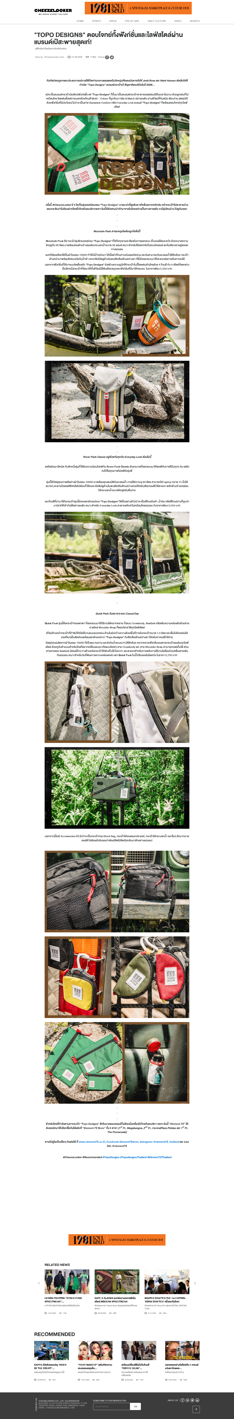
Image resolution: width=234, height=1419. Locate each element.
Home (80, 21)
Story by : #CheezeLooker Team (49, 57)
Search (195, 21)
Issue (113, 21)
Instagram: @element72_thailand (159, 1142)
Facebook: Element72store (122, 1142)
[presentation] (39, 1283)
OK (135, 1407)
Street (96, 21)
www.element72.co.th (92, 1142)
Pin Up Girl (132, 21)
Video (177, 21)
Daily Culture (157, 21)
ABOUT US (173, 1400)
